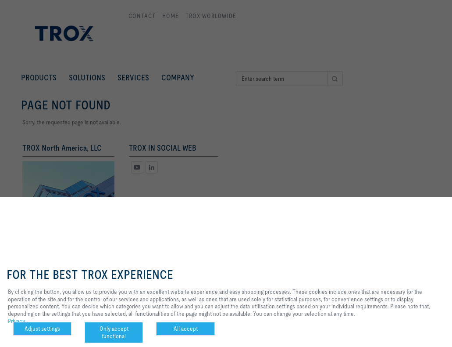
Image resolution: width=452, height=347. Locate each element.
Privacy (16, 321)
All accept (186, 328)
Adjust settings (42, 328)
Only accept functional (114, 332)
